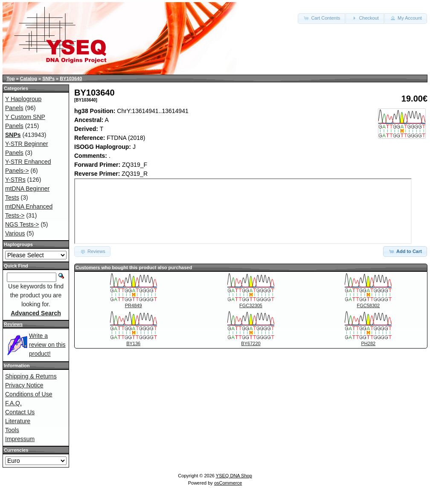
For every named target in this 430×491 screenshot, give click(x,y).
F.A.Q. (13, 403)
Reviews (13, 324)
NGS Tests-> (22, 224)
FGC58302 (368, 305)
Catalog (28, 78)
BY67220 (250, 343)
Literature (17, 421)
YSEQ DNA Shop (234, 475)
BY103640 (71, 78)
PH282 (368, 343)
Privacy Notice (24, 385)
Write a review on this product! (47, 344)
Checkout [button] (365, 18)
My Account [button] (405, 18)
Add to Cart (405, 251)
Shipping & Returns (31, 376)
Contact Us (20, 412)
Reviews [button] (92, 251)
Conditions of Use (28, 394)
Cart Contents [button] (321, 18)
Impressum (20, 439)
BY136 (133, 343)
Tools (12, 430)
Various (15, 233)
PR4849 (133, 305)
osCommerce (228, 482)
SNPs (48, 78)
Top (10, 78)
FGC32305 (250, 305)
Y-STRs (15, 179)
